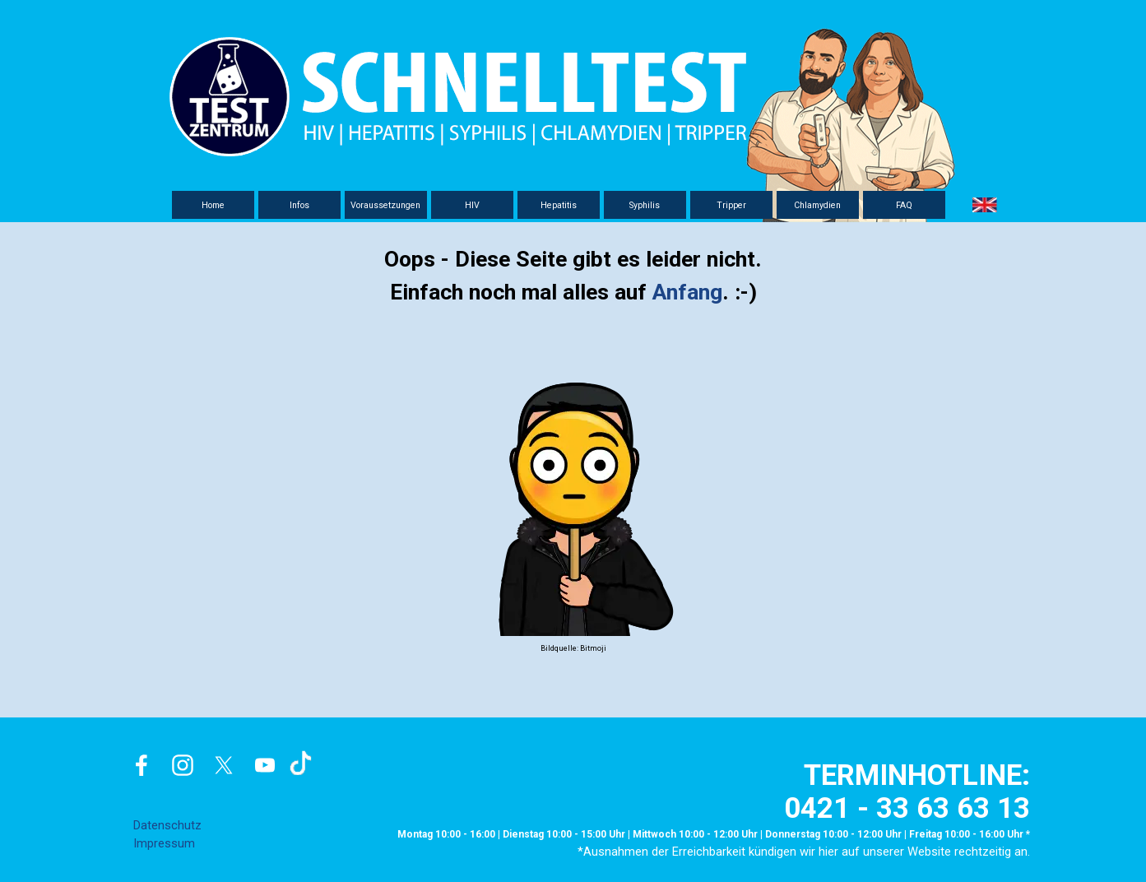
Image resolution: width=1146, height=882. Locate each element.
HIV (472, 205)
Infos (299, 205)
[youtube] (264, 765)
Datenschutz (167, 825)
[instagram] (182, 765)
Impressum (164, 843)
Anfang (687, 292)
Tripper (731, 205)
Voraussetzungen (385, 205)
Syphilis (644, 205)
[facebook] (141, 765)
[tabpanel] (573, 449)
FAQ (904, 205)
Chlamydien (817, 205)
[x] (223, 765)
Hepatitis (559, 205)
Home (213, 205)
